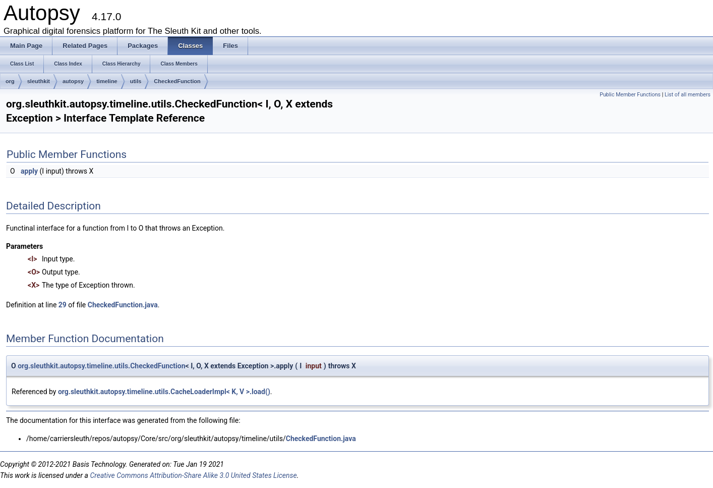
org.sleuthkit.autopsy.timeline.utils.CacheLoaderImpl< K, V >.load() (164, 392)
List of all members (687, 94)
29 (62, 305)
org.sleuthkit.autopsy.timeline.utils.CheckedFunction (101, 366)
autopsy (73, 81)
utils (136, 81)
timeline (106, 81)
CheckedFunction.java (123, 305)
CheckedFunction (177, 81)
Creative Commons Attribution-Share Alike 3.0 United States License (193, 475)
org (10, 81)
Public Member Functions (630, 94)
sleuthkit (38, 81)
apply (29, 171)
